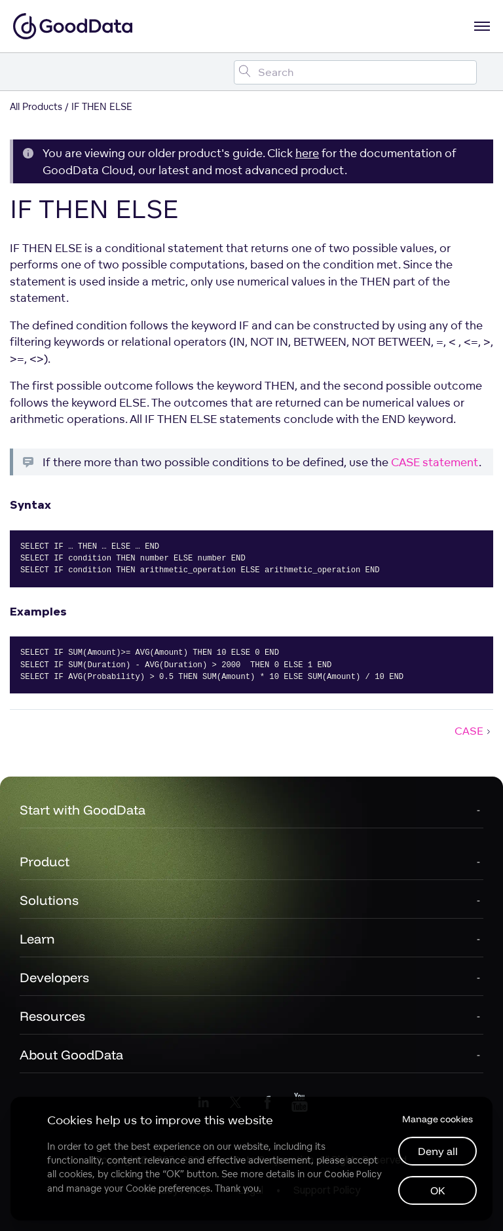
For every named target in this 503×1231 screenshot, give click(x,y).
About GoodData (71, 1054)
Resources (52, 1016)
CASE (474, 730)
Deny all (438, 1151)
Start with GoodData (82, 809)
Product (44, 861)
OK (437, 1190)
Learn (37, 938)
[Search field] (355, 72)
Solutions (49, 900)
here (307, 153)
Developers (54, 977)
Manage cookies (437, 1119)
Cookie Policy (352, 1174)
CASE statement (435, 462)
